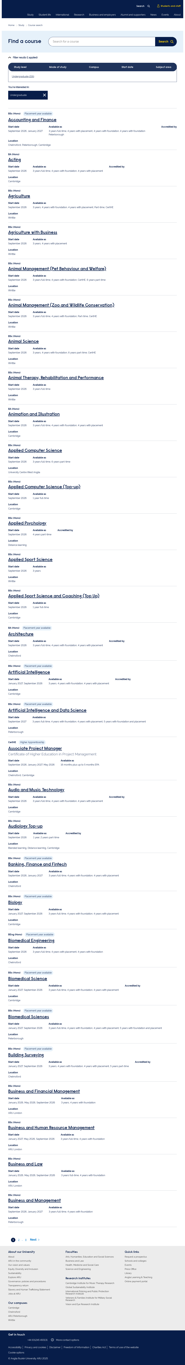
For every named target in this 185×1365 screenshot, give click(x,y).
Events (165, 14)
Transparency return (18, 1285)
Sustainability (14, 1273)
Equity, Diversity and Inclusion (23, 1269)
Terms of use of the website (124, 1347)
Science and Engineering (78, 1269)
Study (30, 14)
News (153, 14)
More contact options (65, 1339)
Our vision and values (19, 1265)
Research (79, 14)
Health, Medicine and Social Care (82, 1265)
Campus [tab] (94, 67)
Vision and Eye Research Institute (82, 1304)
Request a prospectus (136, 1256)
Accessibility (15, 1347)
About (177, 14)
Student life (45, 14)
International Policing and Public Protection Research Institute (87, 1292)
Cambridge (13, 1307)
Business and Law (75, 1261)
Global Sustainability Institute (80, 1287)
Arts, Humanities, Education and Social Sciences (90, 1256)
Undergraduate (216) (23, 76)
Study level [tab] (20, 67)
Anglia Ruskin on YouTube (23, 1339)
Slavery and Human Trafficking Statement (29, 1289)
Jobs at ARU (14, 1293)
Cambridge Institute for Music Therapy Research (90, 1283)
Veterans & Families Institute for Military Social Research (89, 1299)
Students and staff (169, 6)
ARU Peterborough (17, 1316)
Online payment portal (136, 1281)
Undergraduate (28, 94)
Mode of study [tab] (57, 67)
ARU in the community (19, 1261)
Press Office (130, 1269)
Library (128, 1273)
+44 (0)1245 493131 (38, 1340)
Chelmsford (14, 1312)
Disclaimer (55, 1347)
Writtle (11, 1320)
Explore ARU (14, 1277)
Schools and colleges (135, 1261)
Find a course (24, 41)
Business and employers (102, 14)
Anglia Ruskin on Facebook (10, 1339)
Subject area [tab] (163, 67)
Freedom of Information (76, 1347)
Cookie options (16, 1352)
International (62, 14)
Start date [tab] (127, 67)
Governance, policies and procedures (27, 1281)
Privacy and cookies (35, 1347)
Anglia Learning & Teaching (138, 1277)
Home (11, 25)
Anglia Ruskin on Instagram (14, 1339)
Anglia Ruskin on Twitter (19, 1339)
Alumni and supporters (133, 14)
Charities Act (99, 1347)
